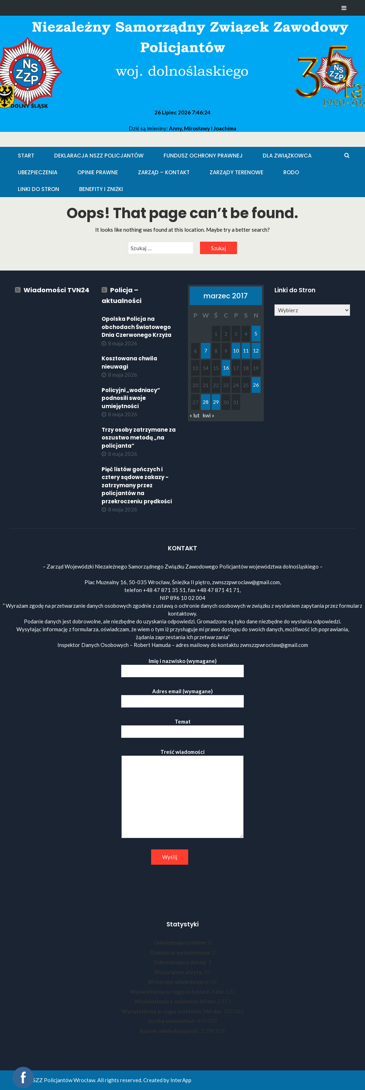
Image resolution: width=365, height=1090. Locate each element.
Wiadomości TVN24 (56, 290)
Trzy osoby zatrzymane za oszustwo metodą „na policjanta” (139, 437)
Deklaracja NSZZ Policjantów (99, 155)
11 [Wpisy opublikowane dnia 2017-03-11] (246, 351)
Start (26, 155)
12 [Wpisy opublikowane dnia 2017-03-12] (256, 351)
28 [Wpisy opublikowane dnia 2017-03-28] (206, 402)
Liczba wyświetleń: (172, 1021)
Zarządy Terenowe (236, 172)
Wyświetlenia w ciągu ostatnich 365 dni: (172, 1011)
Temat (182, 726)
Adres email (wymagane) (182, 696)
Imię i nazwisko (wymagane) (182, 666)
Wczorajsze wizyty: (179, 972)
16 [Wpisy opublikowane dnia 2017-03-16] (226, 368)
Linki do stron (38, 189)
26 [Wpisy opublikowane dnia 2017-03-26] (256, 385)
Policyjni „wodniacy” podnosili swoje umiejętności (131, 398)
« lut (195, 415)
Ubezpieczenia (37, 172)
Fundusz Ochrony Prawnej (203, 155)
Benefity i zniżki (101, 189)
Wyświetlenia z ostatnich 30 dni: (175, 1001)
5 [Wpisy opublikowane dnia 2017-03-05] (256, 333)
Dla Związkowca (287, 155)
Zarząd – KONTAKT (164, 172)
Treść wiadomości (182, 794)
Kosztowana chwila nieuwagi (129, 362)
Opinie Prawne (97, 172)
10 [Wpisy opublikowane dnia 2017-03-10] (236, 351)
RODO (291, 172)
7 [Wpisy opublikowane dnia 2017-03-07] (205, 351)
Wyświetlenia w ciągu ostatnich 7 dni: (178, 991)
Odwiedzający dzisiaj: (181, 962)
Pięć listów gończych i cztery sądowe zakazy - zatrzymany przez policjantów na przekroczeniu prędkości (137, 485)
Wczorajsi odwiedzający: (179, 981)
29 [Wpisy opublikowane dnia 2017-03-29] (216, 402)
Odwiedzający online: (181, 942)
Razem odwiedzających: (170, 1031)
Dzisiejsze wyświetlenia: (181, 952)
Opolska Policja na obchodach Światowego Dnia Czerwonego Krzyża (136, 327)
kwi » (208, 415)
